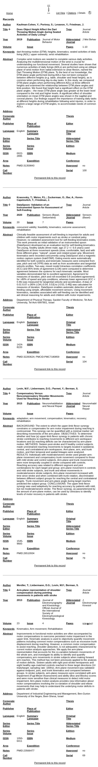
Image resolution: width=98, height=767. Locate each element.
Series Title (33, 138)
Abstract (8, 59)
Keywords (8, 51)
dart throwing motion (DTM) (31, 51)
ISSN (6, 153)
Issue (30, 47)
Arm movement (38, 628)
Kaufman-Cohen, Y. (28, 24)
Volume (7, 47)
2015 (19, 403)
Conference (73, 160)
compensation (55, 418)
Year (5, 39)
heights (52, 51)
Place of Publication (33, 124)
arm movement (38, 418)
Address (8, 111)
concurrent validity (26, 227)
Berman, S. (71, 388)
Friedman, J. (77, 24)
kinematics (63, 51)
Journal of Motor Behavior (51, 40)
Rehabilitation (55, 628)
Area (5, 160)
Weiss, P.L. (40, 197)
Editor (69, 123)
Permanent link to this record (49, 178)
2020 (19, 215)
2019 (19, 39)
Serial (69, 170)
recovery (81, 418)
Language (8, 131)
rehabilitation (23, 229)
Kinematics (23, 628)
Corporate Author (8, 117)
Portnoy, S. (46, 24)
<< (48, 5)
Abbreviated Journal (73, 40)
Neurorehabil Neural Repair (89, 406)
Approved (71, 165)
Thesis (70, 116)
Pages (69, 47)
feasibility (43, 227)
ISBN (30, 153)
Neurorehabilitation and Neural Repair (52, 404)
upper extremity (39, 54)
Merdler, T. (23, 585)
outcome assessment (73, 227)
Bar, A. (70, 197)
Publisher (8, 123)
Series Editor (6, 139)
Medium (70, 153)
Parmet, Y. (58, 388)
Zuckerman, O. (56, 197)
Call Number (7, 171)
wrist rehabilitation (59, 54)
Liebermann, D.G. (41, 388)
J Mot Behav (89, 39)
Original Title (70, 132)
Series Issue (30, 147)
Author (7, 24)
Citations (71, 13)
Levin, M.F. (23, 388)
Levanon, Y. (61, 24)
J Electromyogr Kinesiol (89, 603)
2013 (19, 600)
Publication (33, 39)
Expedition (33, 160)
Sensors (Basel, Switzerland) (51, 216)
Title (5, 29)
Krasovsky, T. (24, 197)
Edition (70, 146)
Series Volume (7, 147)
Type (69, 29)
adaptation (22, 418)
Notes (6, 165)
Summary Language (32, 132)
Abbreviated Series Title (73, 139)
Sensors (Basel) (86, 216)
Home (9, 13)
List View (60, 13)
